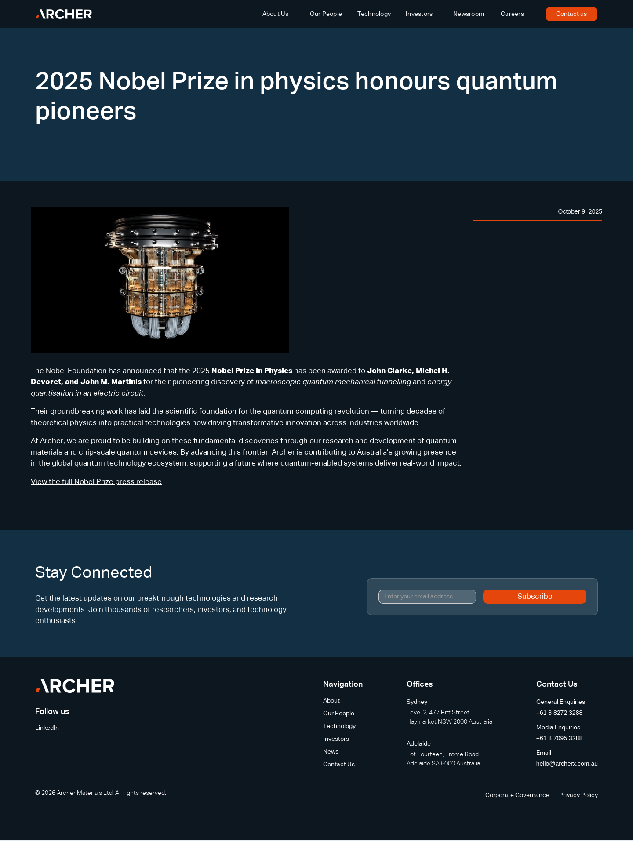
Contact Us (339, 764)
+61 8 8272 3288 (559, 712)
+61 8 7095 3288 (559, 738)
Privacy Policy (578, 795)
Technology (374, 14)
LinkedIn (47, 728)
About (331, 701)
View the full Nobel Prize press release (96, 482)
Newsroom (468, 14)
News (330, 752)
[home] (64, 14)
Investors (419, 14)
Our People (326, 14)
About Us (275, 14)
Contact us (571, 14)
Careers (512, 14)
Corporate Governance (517, 795)
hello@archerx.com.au (567, 763)
